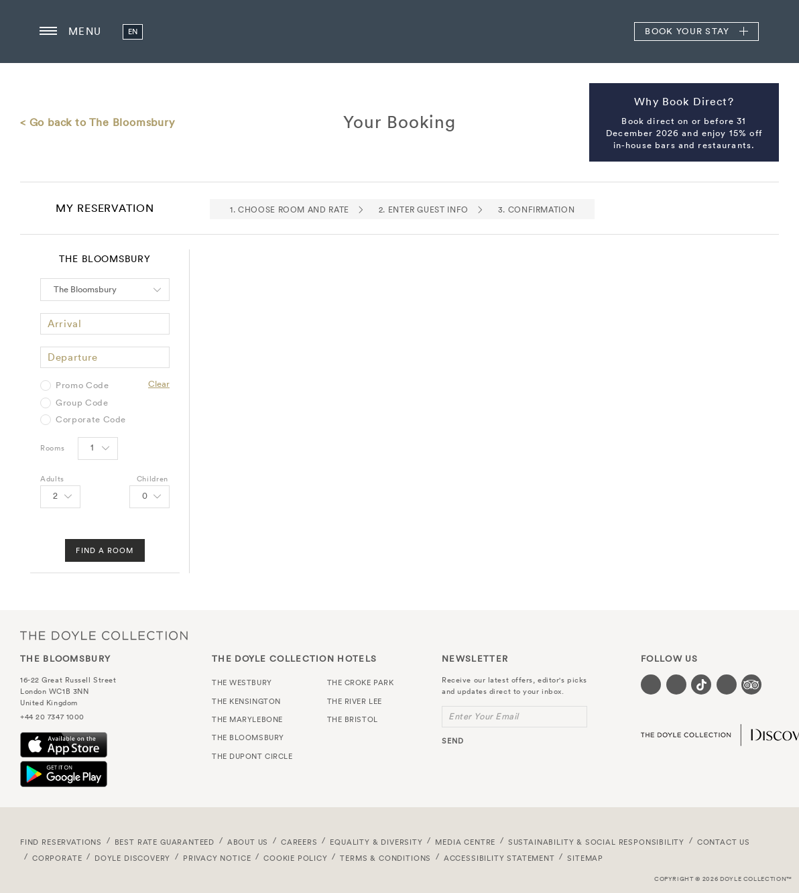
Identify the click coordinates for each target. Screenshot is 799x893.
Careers (299, 842)
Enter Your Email (483, 716)
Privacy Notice (217, 858)
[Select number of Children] (149, 497)
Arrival (65, 323)
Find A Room (104, 550)
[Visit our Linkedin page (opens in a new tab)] (727, 684)
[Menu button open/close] (48, 31)
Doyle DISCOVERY (132, 858)
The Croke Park (360, 682)
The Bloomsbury (399, 31)
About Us (248, 842)
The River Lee (354, 701)
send (453, 740)
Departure (73, 357)
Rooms (52, 447)
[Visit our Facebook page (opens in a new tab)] (651, 684)
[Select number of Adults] (60, 497)
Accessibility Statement (499, 858)
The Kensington (246, 701)
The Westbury (242, 682)
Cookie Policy (295, 858)
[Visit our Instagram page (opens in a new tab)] (676, 684)
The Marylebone (247, 719)
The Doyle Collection (104, 635)
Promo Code (82, 385)
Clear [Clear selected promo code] (159, 384)
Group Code (82, 403)
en (133, 31)
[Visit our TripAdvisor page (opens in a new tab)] (751, 684)
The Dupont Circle (252, 756)
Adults (52, 478)
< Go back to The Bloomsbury (97, 122)
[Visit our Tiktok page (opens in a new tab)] (701, 684)
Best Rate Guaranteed (165, 842)
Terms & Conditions (385, 858)
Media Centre (465, 842)
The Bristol (352, 719)
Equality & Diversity (376, 842)
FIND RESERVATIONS (61, 842)
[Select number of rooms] (97, 448)
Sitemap (585, 858)
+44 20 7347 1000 (52, 716)
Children (152, 478)
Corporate (57, 858)
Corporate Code (91, 419)
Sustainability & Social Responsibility (596, 842)
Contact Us (723, 842)
